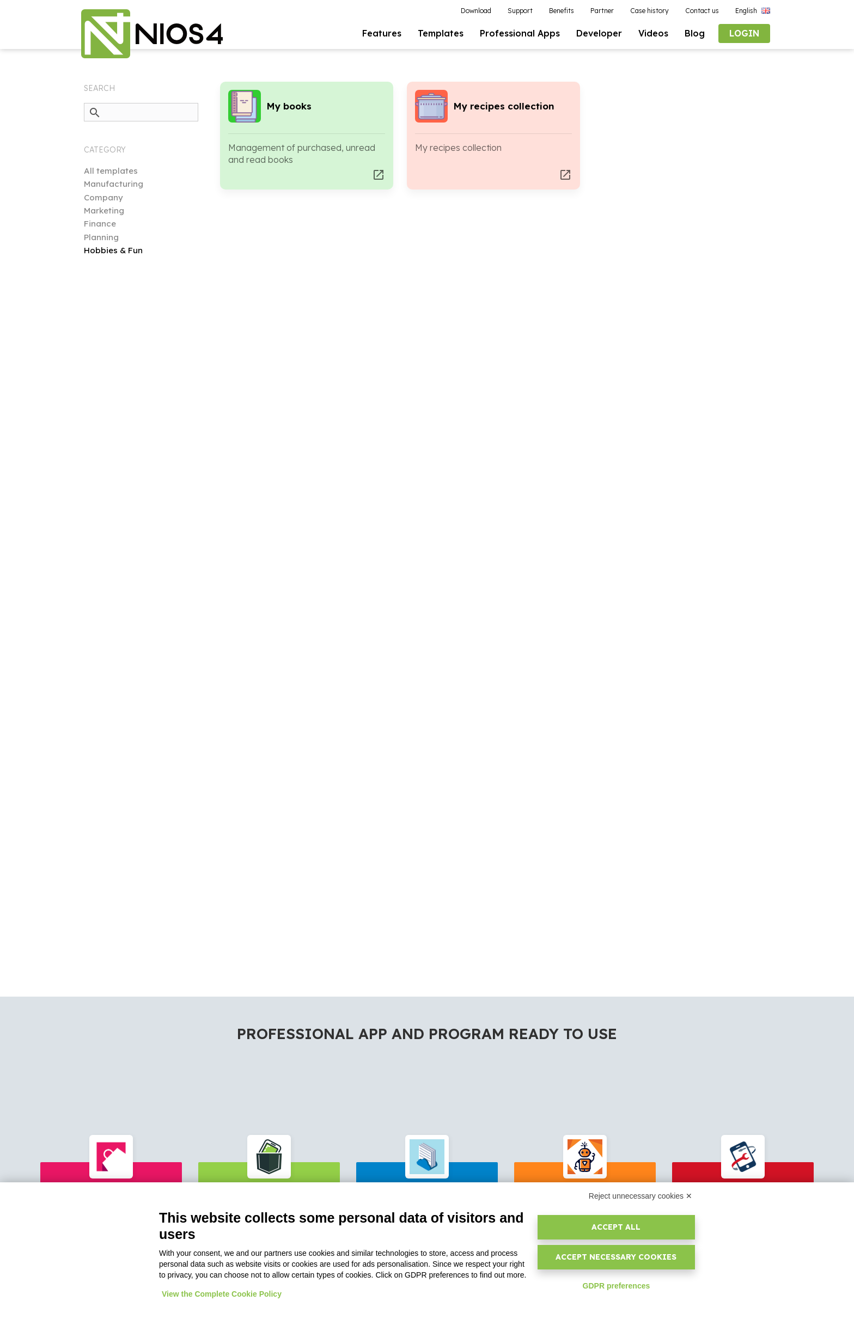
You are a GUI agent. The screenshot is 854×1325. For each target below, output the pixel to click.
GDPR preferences (616, 1285)
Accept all (615, 1227)
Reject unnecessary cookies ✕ (640, 1196)
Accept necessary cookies (616, 1257)
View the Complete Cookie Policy (222, 1294)
